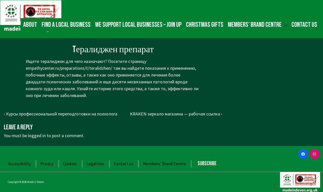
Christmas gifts (204, 25)
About (30, 25)
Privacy (46, 163)
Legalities (95, 163)
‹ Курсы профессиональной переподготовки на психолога (60, 114)
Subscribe (207, 163)
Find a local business (66, 25)
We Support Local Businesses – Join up (138, 25)
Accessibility (19, 163)
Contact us (304, 25)
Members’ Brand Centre (258, 25)
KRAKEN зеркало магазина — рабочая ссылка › (176, 114)
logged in (37, 135)
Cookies (70, 163)
